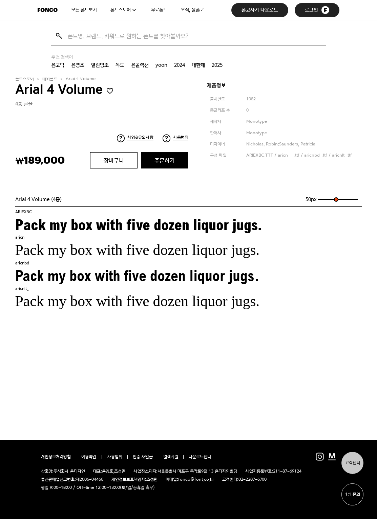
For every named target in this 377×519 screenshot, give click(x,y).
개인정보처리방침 (56, 457)
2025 (217, 65)
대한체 (198, 65)
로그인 (317, 10)
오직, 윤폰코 (192, 10)
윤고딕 (57, 65)
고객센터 (352, 462)
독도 (120, 65)
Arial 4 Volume (81, 78)
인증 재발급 (143, 457)
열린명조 (100, 65)
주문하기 (164, 160)
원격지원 (170, 457)
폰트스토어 (120, 10)
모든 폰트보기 (84, 10)
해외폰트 (49, 78)
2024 (179, 65)
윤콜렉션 (140, 65)
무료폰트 (159, 10)
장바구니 (114, 160)
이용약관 (89, 457)
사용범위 (180, 137)
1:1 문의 (352, 494)
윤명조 (77, 65)
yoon (161, 65)
